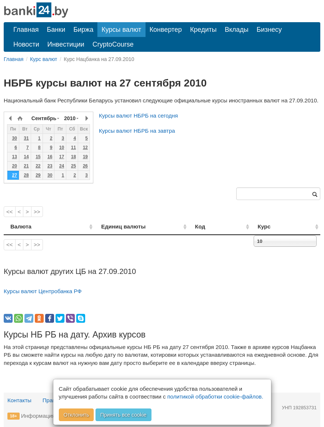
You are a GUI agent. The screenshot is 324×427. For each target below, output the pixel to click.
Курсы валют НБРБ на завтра (137, 131)
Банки (56, 29)
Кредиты (203, 29)
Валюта (20, 226)
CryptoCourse (113, 44)
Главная (26, 29)
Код (221, 226)
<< (9, 212)
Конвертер (166, 29)
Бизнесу (269, 29)
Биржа (83, 29)
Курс (274, 226)
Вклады (236, 29)
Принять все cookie (123, 415)
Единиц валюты (109, 226)
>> (37, 212)
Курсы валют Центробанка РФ (43, 291)
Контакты (19, 400)
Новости (26, 44)
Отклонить (76, 415)
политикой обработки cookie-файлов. (215, 396)
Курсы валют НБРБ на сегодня (138, 115)
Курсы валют (121, 29)
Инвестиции (65, 44)
